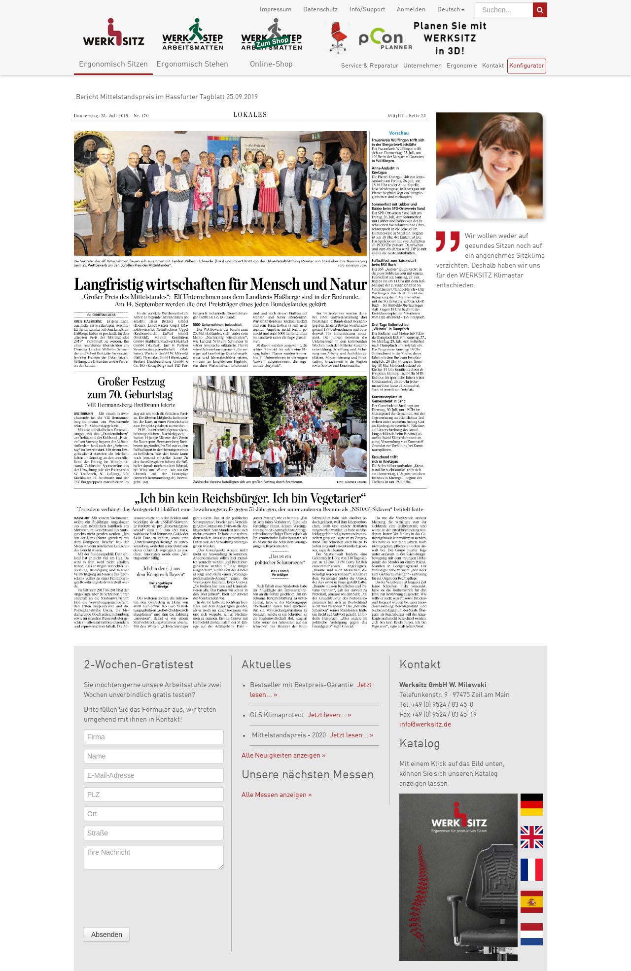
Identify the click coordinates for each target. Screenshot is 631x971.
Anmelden (411, 9)
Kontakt (493, 66)
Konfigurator (526, 66)
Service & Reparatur (369, 66)
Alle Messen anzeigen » (277, 795)
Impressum (275, 9)
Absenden (106, 934)
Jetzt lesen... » (329, 715)
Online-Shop (271, 65)
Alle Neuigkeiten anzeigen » (284, 755)
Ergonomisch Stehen (192, 65)
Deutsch (451, 9)
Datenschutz (320, 9)
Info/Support (367, 9)
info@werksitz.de (425, 724)
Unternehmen (422, 66)
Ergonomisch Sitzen (113, 65)
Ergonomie (462, 66)
